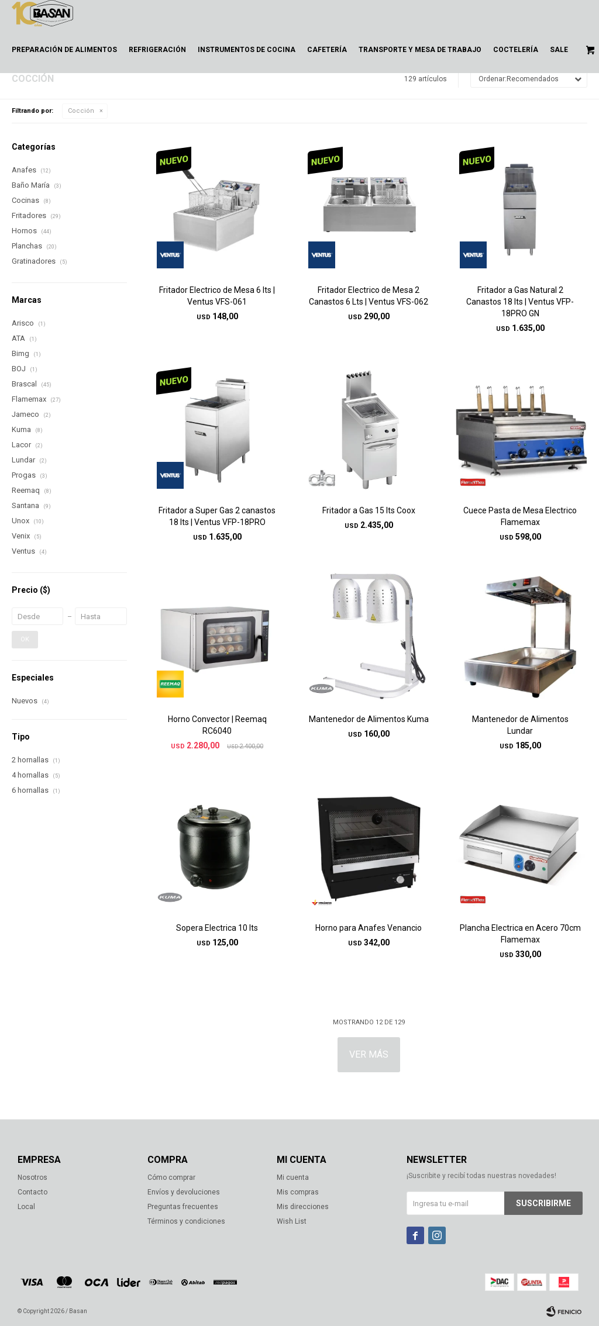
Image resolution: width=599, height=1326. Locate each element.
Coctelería (515, 50)
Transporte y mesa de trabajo (420, 50)
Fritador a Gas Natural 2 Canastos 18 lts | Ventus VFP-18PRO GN (520, 301)
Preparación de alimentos (64, 50)
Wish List (292, 1221)
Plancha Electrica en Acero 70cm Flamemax (520, 933)
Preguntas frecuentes (182, 1207)
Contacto (32, 1192)
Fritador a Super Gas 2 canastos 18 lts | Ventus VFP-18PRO (217, 516)
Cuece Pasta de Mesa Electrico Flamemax (520, 516)
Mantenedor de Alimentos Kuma (369, 719)
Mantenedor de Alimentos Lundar (520, 724)
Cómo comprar (171, 1177)
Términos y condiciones (186, 1221)
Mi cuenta (293, 1177)
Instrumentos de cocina (246, 50)
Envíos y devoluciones (183, 1192)
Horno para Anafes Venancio (368, 928)
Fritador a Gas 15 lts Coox (368, 510)
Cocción (81, 111)
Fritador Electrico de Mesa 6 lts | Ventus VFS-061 (217, 295)
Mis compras (298, 1192)
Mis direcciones (303, 1207)
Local (26, 1207)
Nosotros (32, 1177)
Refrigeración (157, 50)
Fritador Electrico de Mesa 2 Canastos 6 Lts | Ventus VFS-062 (368, 295)
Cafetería (327, 50)
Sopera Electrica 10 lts (217, 928)
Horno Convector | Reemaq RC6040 (217, 724)
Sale (559, 50)
